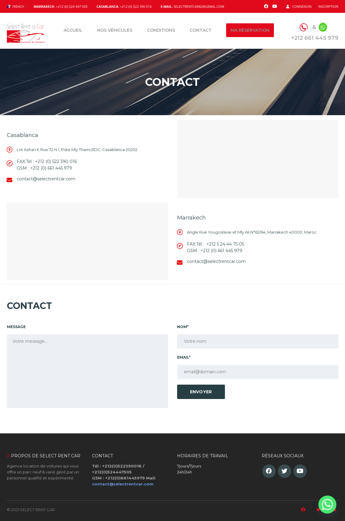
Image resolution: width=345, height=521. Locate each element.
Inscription (328, 6)
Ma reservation (250, 30)
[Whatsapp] (327, 505)
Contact (200, 30)
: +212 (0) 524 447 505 (60, 6)
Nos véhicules (114, 30)
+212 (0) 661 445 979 (51, 168)
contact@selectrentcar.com (123, 484)
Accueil (73, 30)
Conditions (161, 30)
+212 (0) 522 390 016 (56, 161)
